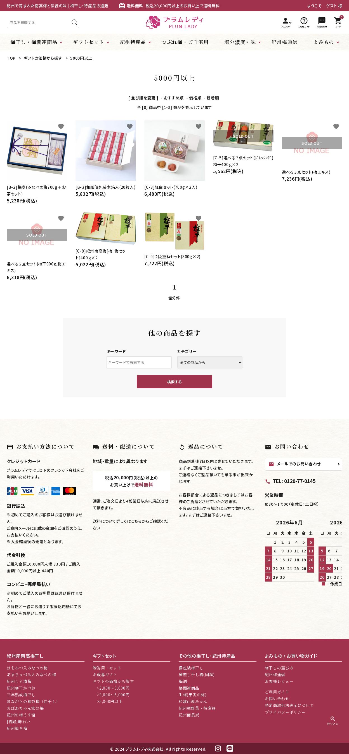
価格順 (195, 98)
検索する (174, 381)
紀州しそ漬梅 (19, 681)
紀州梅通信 (285, 41)
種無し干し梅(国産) (197, 674)
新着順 (213, 98)
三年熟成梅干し (21, 694)
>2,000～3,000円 (111, 688)
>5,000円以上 (108, 701)
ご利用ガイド (277, 692)
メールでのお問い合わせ (294, 464)
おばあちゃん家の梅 (25, 708)
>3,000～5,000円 (111, 694)
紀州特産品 (133, 41)
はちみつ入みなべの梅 (27, 668)
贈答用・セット (107, 668)
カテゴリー (187, 351)
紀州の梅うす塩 (21, 715)
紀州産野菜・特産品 (197, 708)
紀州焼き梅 (17, 728)
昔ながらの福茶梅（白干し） (33, 701)
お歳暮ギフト (105, 674)
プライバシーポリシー (285, 712)
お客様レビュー (279, 681)
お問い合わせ (277, 698)
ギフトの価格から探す (113, 681)
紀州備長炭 (189, 715)
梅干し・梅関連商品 (33, 41)
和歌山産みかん (193, 701)
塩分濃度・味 (240, 41)
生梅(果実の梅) (193, 694)
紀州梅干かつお (21, 688)
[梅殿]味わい (18, 721)
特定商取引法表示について (289, 705)
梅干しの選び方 (279, 668)
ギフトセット (88, 41)
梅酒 (183, 681)
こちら (136, 521)
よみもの (323, 41)
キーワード (116, 351)
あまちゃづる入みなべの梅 (31, 674)
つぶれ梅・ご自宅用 (185, 41)
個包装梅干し (191, 668)
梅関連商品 (189, 688)
